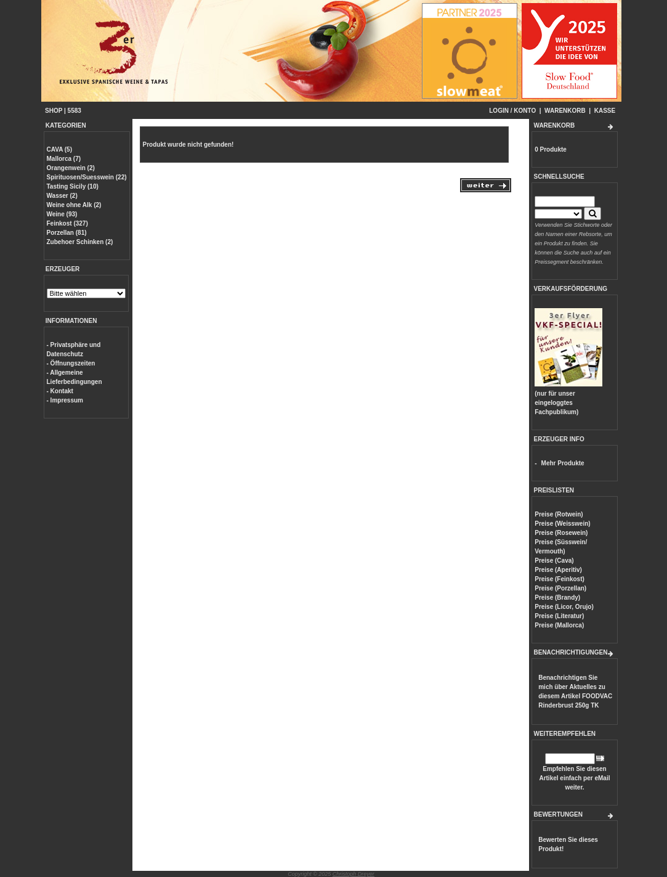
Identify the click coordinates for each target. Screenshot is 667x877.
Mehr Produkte (562, 463)
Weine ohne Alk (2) (74, 205)
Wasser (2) (62, 195)
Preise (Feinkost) (559, 579)
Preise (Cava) (554, 560)
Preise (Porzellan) (560, 588)
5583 (74, 110)
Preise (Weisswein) (562, 523)
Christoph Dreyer (353, 874)
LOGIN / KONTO (512, 110)
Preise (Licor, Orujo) (564, 606)
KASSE (604, 110)
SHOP (53, 110)
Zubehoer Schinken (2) (80, 242)
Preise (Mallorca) (559, 625)
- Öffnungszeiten (71, 363)
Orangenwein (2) (71, 168)
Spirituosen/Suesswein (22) (87, 177)
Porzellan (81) (67, 232)
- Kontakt (60, 391)
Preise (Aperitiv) (558, 569)
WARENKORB (565, 110)
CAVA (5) (59, 149)
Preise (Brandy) (557, 597)
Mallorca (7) (64, 158)
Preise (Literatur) (559, 616)
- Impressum (65, 400)
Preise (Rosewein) (561, 532)
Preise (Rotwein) (559, 514)
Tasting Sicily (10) (73, 186)
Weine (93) (62, 214)
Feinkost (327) (67, 223)
